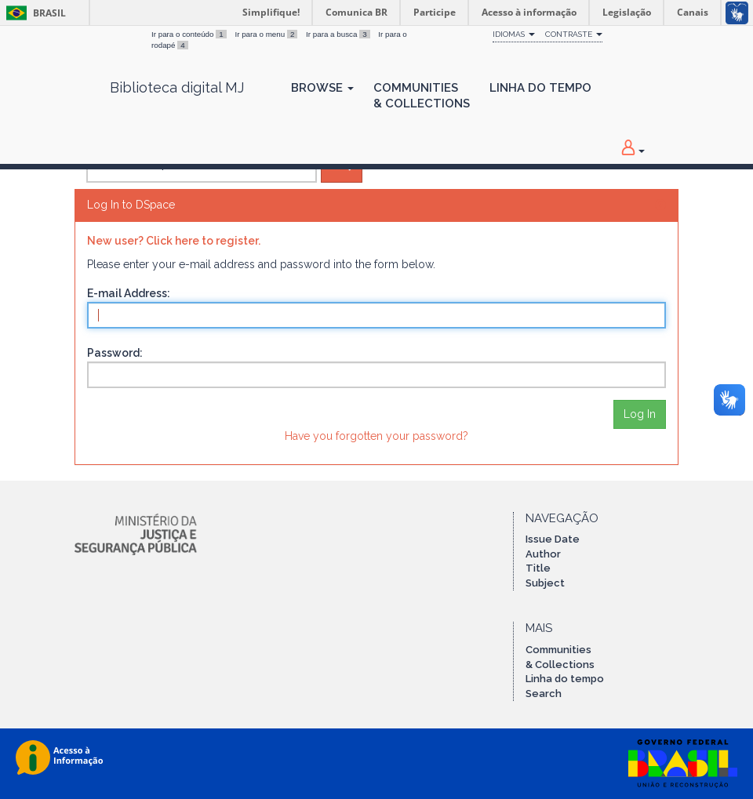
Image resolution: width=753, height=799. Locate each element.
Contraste (573, 34)
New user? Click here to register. (173, 240)
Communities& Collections (421, 96)
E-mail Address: (128, 293)
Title (538, 568)
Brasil (33, 13)
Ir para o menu (267, 34)
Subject (545, 583)
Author (543, 554)
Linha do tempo (565, 679)
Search (544, 693)
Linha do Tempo (540, 88)
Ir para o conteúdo (189, 34)
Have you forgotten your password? (376, 436)
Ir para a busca (339, 34)
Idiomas (514, 34)
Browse (322, 88)
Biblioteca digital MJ (177, 88)
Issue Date (553, 539)
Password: (115, 353)
